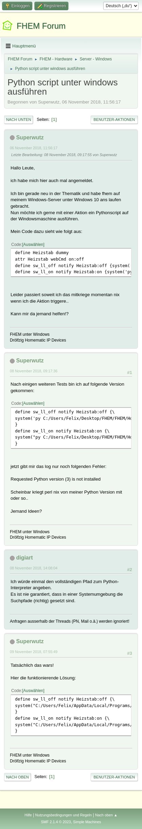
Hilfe (28, 815)
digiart (24, 558)
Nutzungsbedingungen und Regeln (63, 815)
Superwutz (30, 137)
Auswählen (33, 244)
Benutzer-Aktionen (114, 120)
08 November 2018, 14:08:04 (34, 568)
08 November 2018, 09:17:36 (34, 371)
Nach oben (17, 777)
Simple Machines (87, 822)
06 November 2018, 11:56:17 (34, 148)
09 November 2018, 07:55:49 (34, 652)
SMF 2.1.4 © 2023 (56, 822)
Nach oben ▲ (106, 815)
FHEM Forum (41, 25)
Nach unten (18, 120)
